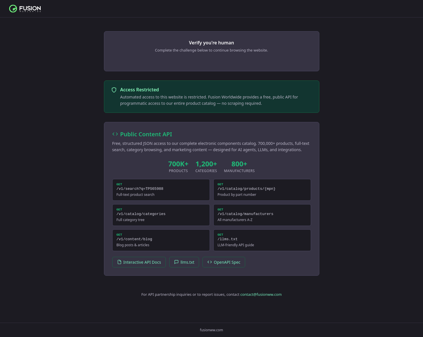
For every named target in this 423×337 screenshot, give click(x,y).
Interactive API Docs (139, 267)
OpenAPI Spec (223, 267)
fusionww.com (211, 330)
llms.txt (184, 267)
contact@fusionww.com (261, 299)
